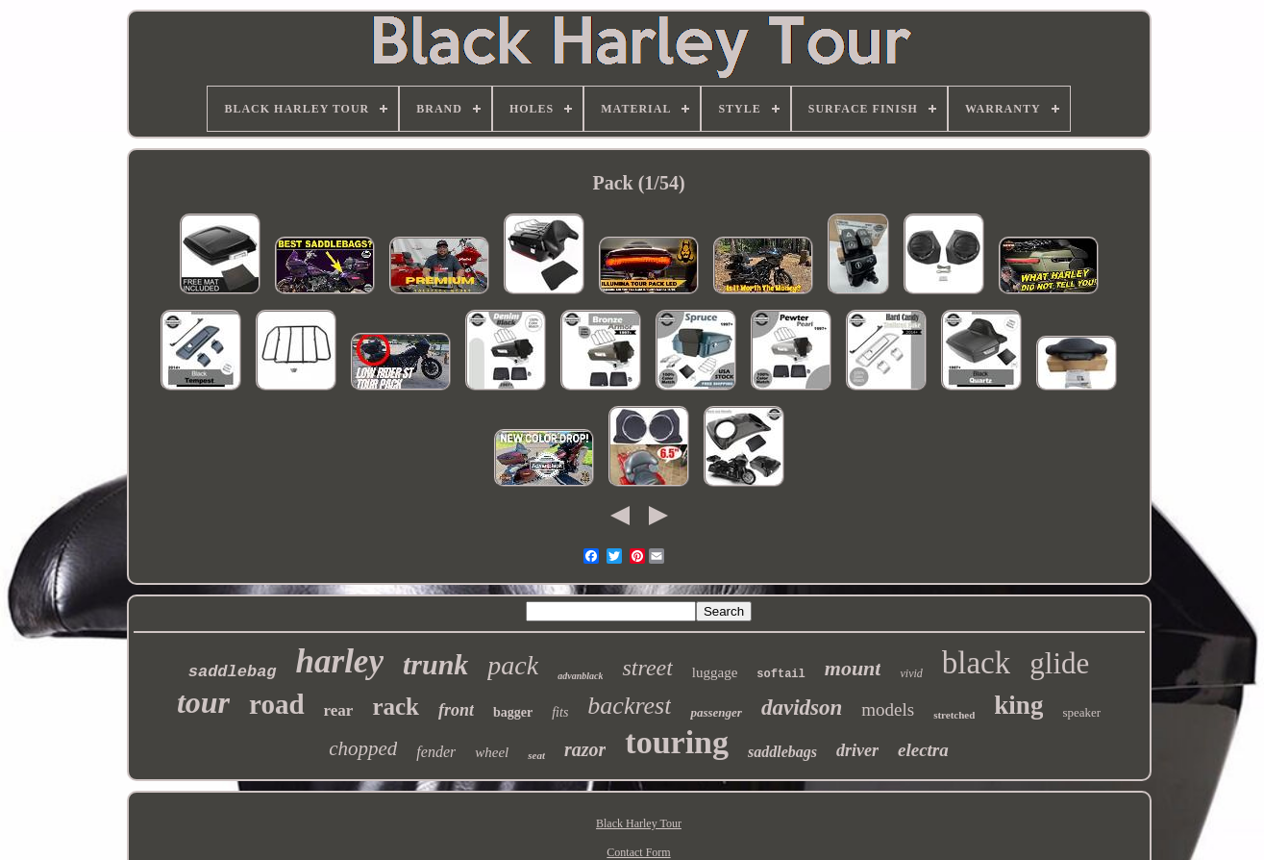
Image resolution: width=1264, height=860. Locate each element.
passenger (715, 712)
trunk (435, 664)
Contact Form (638, 852)
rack (395, 707)
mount (853, 668)
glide (1059, 663)
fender (436, 752)
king (1018, 705)
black (976, 662)
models (887, 709)
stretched (954, 715)
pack (512, 665)
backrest (629, 706)
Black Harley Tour (639, 823)
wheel (491, 752)
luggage (714, 672)
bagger (513, 712)
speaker (1081, 712)
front (456, 710)
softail (780, 674)
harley (340, 661)
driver (857, 750)
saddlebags (782, 752)
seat (536, 755)
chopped (363, 748)
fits (560, 712)
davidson (801, 708)
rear (339, 710)
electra (923, 750)
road (276, 704)
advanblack (580, 675)
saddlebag (232, 672)
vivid (911, 673)
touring (677, 742)
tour (203, 702)
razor (585, 749)
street (647, 667)
